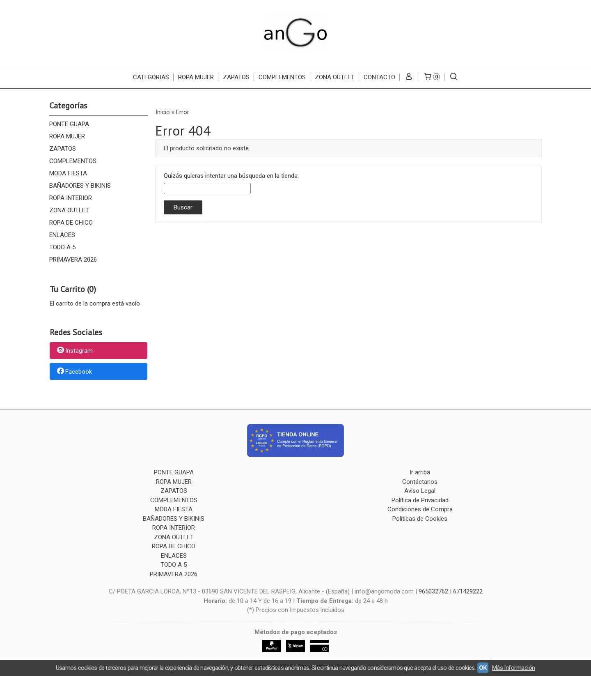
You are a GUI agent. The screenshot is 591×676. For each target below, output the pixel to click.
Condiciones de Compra (420, 509)
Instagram (74, 351)
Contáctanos (420, 481)
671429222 (468, 591)
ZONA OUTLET (335, 77)
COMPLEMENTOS (282, 77)
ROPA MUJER (196, 77)
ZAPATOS (236, 77)
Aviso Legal (419, 490)
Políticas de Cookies (419, 518)
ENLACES (62, 235)
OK (483, 667)
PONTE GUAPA (69, 124)
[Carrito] (431, 77)
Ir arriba (420, 472)
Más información (513, 667)
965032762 (433, 591)
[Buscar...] (454, 77)
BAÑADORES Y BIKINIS (80, 185)
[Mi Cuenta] (409, 77)
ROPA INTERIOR (70, 198)
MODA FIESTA (68, 173)
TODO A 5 (62, 247)
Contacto (379, 77)
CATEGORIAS (151, 77)
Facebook (74, 371)
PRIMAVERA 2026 (73, 259)
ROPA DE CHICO (71, 222)
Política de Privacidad (420, 500)
